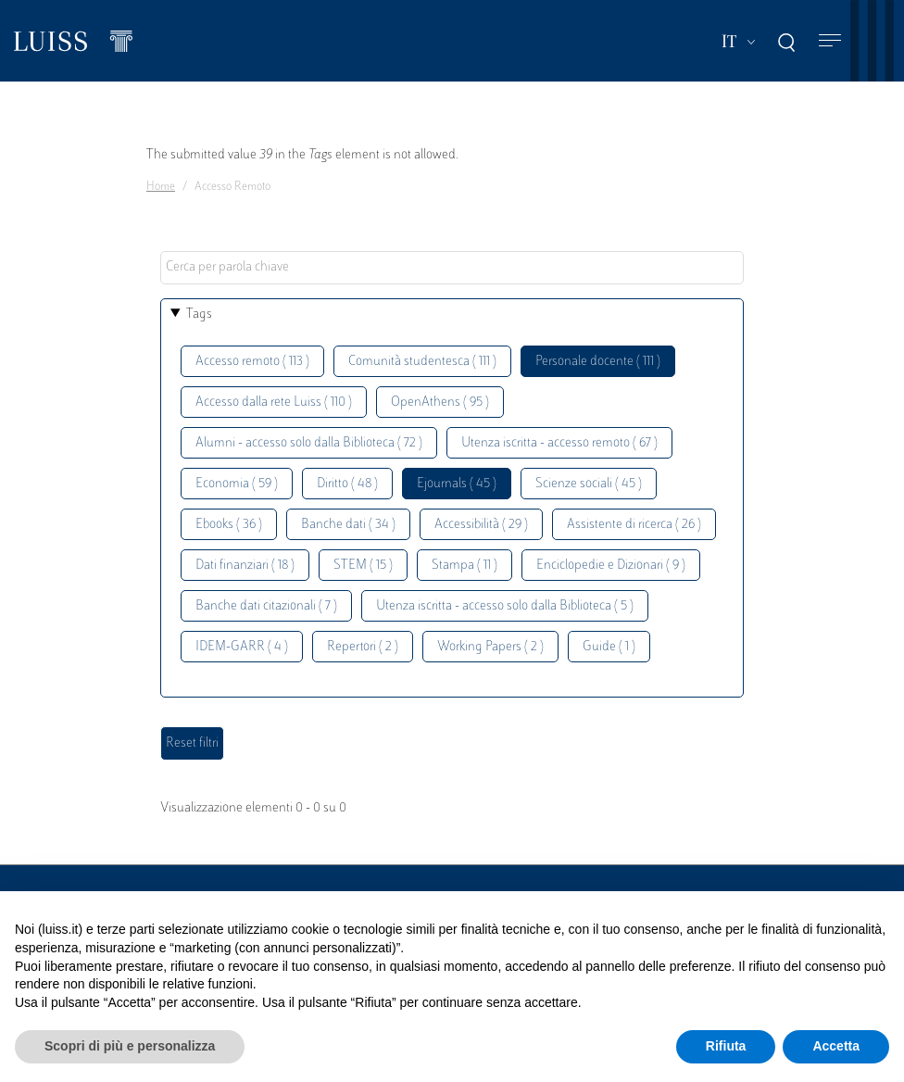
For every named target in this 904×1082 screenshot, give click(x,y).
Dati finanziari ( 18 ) (245, 565)
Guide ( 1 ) (609, 647)
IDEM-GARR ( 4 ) (241, 647)
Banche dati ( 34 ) (348, 525)
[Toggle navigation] (830, 41)
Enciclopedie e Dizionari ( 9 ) (610, 565)
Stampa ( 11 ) (464, 565)
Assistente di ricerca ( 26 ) (634, 525)
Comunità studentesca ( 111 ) (422, 362)
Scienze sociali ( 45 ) (588, 484)
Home (160, 187)
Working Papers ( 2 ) (490, 647)
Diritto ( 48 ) (347, 484)
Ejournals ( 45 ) (456, 484)
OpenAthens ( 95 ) (440, 402)
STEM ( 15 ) (363, 565)
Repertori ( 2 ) (362, 647)
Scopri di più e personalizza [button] (129, 1045)
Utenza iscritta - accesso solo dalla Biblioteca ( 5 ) (505, 606)
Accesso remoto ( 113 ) (252, 362)
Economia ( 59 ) (236, 484)
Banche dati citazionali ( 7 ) (266, 606)
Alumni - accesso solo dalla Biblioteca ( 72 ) (308, 443)
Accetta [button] (836, 1045)
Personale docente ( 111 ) (597, 362)
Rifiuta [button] (726, 1045)
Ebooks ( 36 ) (228, 525)
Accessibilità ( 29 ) (481, 525)
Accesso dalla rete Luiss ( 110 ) (273, 402)
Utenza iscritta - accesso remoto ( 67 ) (559, 443)
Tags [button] (199, 314)
